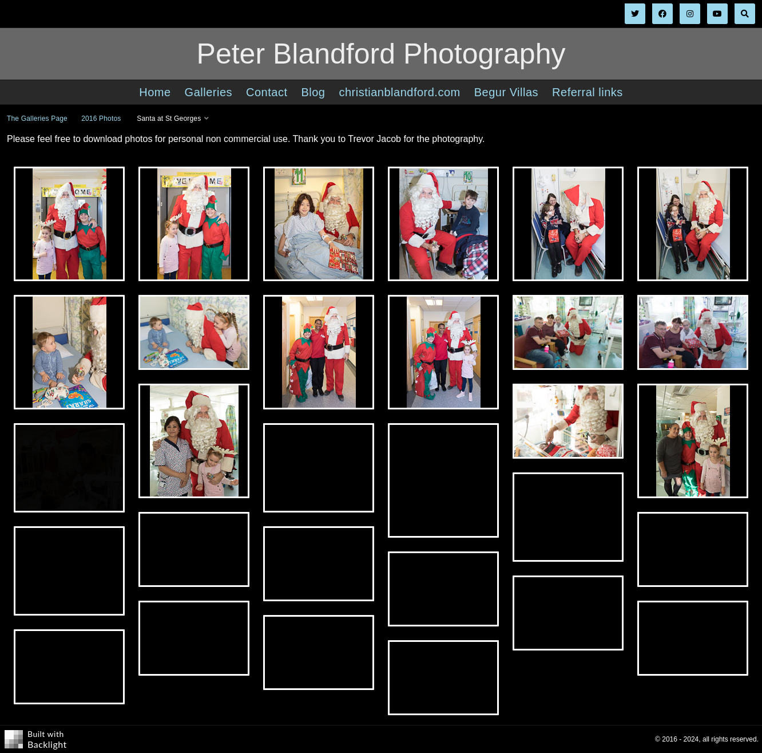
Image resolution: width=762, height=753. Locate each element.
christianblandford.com (399, 92)
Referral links (587, 92)
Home (154, 92)
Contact (266, 92)
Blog (313, 92)
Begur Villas (506, 92)
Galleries (208, 92)
